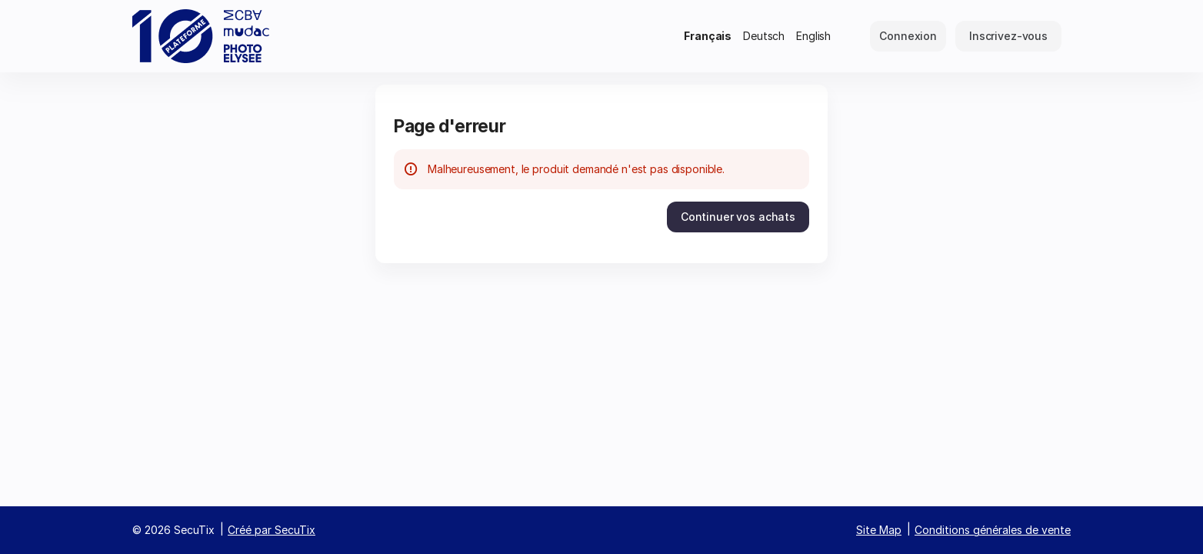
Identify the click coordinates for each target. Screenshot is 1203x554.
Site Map (878, 529)
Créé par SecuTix (271, 529)
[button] (738, 217)
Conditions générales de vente (993, 529)
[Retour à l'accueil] (201, 36)
